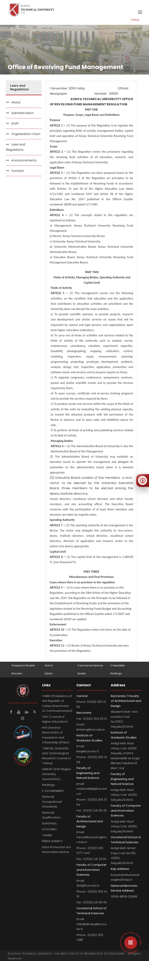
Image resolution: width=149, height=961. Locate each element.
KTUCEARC (49, 829)
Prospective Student (23, 665)
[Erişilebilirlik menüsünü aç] (142, 480)
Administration (22, 113)
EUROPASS (49, 823)
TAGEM (47, 835)
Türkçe (135, 20)
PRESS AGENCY (52, 841)
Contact (17, 171)
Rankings (116, 673)
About (16, 102)
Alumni (49, 665)
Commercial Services (90, 665)
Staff (15, 123)
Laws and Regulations (15, 147)
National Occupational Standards (52, 802)
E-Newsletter (117, 665)
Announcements (24, 160)
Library (48, 673)
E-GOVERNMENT (53, 791)
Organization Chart (26, 134)
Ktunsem (17, 673)
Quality (81, 673)
